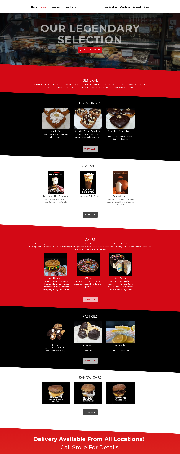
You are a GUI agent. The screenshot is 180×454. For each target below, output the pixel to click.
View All (90, 149)
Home (34, 7)
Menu (43, 7)
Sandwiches (111, 7)
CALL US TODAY (91, 50)
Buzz (146, 7)
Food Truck (70, 7)
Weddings (125, 7)
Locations (56, 7)
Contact (137, 7)
